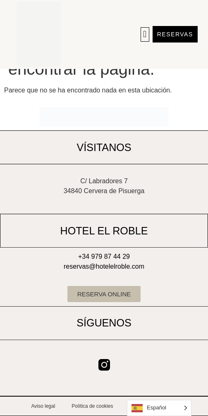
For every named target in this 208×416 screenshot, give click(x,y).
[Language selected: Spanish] (159, 408)
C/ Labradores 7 (104, 180)
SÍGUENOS (104, 323)
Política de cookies (92, 406)
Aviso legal (43, 406)
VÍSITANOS (104, 147)
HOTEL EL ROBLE (104, 230)
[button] (145, 34)
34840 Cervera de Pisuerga (104, 190)
